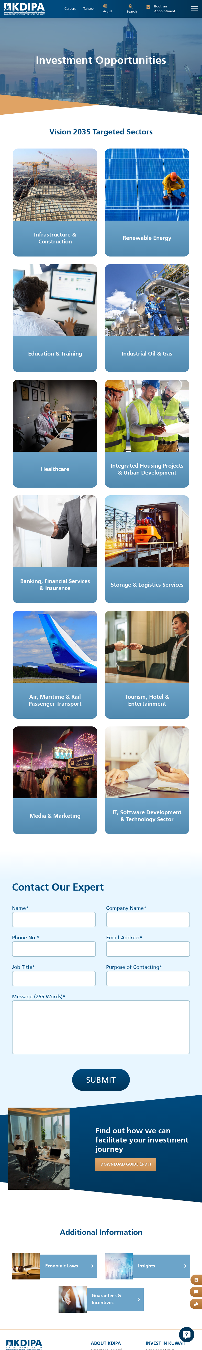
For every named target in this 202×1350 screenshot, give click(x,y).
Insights (130, 1266)
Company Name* (148, 913)
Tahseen (89, 8)
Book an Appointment (161, 9)
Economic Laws (45, 1266)
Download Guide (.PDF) (125, 1164)
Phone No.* (54, 943)
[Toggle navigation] (194, 8)
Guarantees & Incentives (90, 1299)
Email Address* (148, 943)
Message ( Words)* (101, 1023)
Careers (70, 8)
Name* (54, 913)
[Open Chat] (186, 1334)
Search (132, 9)
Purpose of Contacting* (148, 972)
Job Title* (54, 972)
